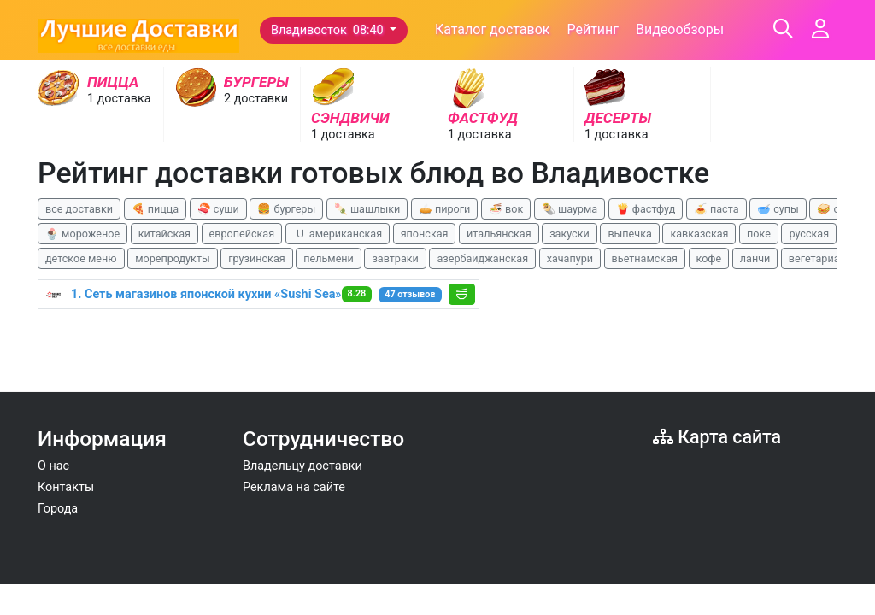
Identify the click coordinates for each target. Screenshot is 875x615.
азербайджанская (482, 258)
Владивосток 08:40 (328, 30)
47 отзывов (410, 294)
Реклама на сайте (294, 487)
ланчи (755, 258)
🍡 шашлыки (367, 208)
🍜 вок (506, 208)
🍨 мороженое (82, 233)
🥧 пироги (444, 208)
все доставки (79, 208)
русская (809, 233)
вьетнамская (645, 258)
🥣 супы (778, 208)
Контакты (66, 487)
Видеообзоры (680, 29)
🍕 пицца (155, 208)
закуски (569, 233)
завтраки (395, 258)
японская (425, 233)
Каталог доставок (492, 29)
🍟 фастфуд (646, 208)
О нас (53, 466)
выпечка (629, 233)
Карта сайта (717, 437)
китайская (164, 233)
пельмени (328, 258)
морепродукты (172, 258)
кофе (709, 258)
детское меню (81, 258)
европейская (242, 233)
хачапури (570, 258)
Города (58, 508)
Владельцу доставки (302, 466)
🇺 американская (337, 233)
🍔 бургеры (286, 208)
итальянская (499, 233)
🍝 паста (716, 208)
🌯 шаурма (569, 208)
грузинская (256, 258)
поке (759, 233)
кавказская (699, 233)
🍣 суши (218, 208)
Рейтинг (593, 29)
